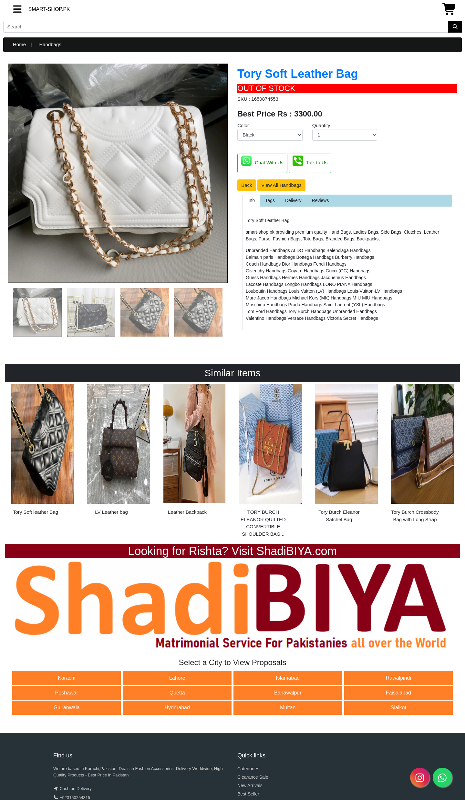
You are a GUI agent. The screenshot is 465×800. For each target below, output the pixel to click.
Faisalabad (398, 692)
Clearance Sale (252, 777)
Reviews (320, 200)
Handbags (50, 44)
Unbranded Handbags (268, 250)
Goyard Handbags (307, 270)
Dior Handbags (297, 264)
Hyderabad (177, 707)
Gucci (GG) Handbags (348, 270)
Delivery (293, 200)
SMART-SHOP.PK (37, 9)
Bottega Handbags (315, 257)
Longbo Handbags (304, 284)
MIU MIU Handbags (372, 297)
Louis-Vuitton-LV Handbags (374, 291)
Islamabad (288, 678)
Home (19, 44)
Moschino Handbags (267, 304)
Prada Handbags (306, 304)
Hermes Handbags (301, 277)
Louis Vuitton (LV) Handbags (318, 291)
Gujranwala (67, 707)
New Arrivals (250, 785)
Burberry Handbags (354, 257)
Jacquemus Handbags (343, 277)
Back (246, 185)
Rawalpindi (398, 678)
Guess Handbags (264, 277)
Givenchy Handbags (267, 270)
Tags (270, 200)
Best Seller (248, 793)
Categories (248, 768)
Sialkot (398, 707)
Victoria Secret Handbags (352, 318)
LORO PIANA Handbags (347, 284)
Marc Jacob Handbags (269, 297)
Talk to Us (310, 161)
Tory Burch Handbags (310, 311)
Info (251, 200)
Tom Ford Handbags (267, 311)
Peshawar (66, 692)
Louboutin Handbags (267, 291)
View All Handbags (281, 185)
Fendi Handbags (329, 264)
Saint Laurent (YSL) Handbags (354, 304)
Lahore (177, 678)
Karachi (66, 678)
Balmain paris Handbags (271, 257)
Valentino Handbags (266, 318)
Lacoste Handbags (265, 284)
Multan (287, 707)
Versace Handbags (307, 318)
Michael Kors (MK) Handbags (322, 297)
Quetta (177, 692)
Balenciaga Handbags (348, 250)
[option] (42, 451)
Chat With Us (262, 161)
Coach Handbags (264, 264)
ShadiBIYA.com (296, 551)
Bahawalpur (288, 692)
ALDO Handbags (308, 250)
